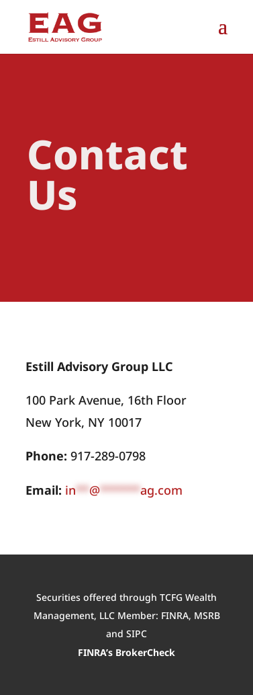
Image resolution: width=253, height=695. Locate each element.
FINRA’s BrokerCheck (126, 652)
